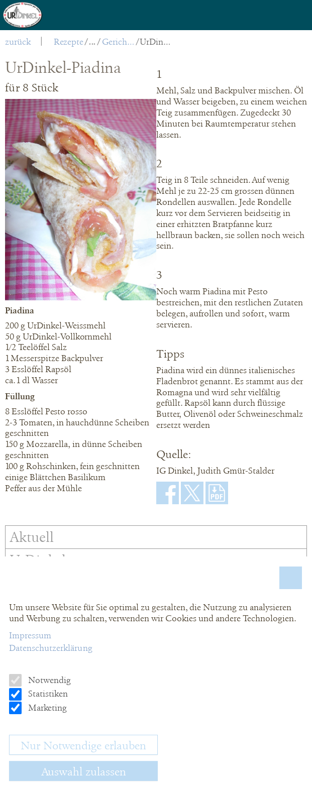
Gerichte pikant (118, 42)
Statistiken (47, 694)
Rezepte (68, 42)
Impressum (30, 635)
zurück (18, 42)
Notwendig (48, 680)
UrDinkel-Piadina (156, 42)
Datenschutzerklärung (50, 648)
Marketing (46, 708)
